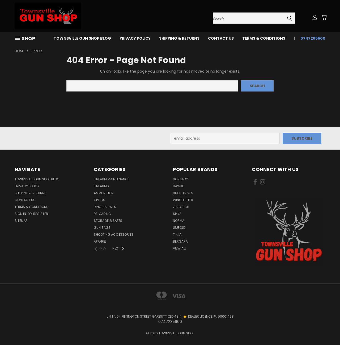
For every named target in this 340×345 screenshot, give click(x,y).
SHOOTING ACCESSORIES (113, 234)
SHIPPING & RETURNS (179, 38)
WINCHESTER (183, 200)
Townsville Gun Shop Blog (82, 38)
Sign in (21, 213)
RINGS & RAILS (105, 207)
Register (40, 213)
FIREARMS (101, 186)
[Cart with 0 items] (324, 17)
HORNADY (180, 179)
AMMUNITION (103, 193)
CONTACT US (221, 38)
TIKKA (177, 234)
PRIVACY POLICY (135, 38)
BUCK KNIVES (183, 193)
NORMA (178, 220)
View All (179, 248)
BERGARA (180, 241)
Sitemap (21, 220)
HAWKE (178, 186)
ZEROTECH (181, 207)
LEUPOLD (179, 227)
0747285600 (312, 38)
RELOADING (102, 213)
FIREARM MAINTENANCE (111, 179)
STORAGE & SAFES (108, 220)
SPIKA (177, 213)
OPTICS (99, 200)
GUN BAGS (102, 227)
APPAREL (100, 241)
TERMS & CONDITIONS (263, 38)
